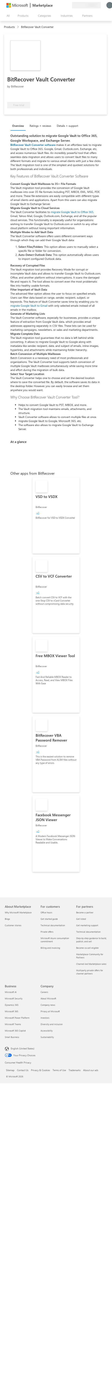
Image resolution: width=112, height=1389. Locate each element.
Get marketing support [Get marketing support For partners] (87, 925)
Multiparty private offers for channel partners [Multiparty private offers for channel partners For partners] (89, 972)
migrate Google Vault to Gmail (28, 305)
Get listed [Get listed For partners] (81, 918)
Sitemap (10, 1070)
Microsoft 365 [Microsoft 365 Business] (11, 1011)
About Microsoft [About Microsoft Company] (48, 998)
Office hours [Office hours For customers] (46, 912)
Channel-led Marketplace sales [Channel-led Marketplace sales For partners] (91, 963)
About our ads (90, 1070)
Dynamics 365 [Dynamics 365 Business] (11, 1004)
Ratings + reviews (40, 126)
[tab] (19, 125)
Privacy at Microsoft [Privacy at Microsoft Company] (50, 1011)
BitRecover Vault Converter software (32, 145)
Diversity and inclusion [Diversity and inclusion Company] (52, 1024)
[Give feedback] (54, 5)
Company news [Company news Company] (48, 1004)
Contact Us (22, 1070)
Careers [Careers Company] (44, 992)
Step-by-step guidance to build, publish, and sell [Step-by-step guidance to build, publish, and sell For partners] (91, 940)
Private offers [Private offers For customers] (47, 931)
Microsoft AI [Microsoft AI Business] (11, 992)
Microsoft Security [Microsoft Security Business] (13, 998)
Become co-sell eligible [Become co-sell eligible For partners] (87, 947)
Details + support (67, 126)
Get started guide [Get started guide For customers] (49, 918)
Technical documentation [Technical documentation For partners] (88, 931)
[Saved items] (64, 5)
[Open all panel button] (7, 15)
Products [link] (9, 27)
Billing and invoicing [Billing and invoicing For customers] (50, 947)
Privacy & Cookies (40, 1070)
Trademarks (75, 1070)
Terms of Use (59, 1070)
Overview (18, 126)
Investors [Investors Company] (45, 1017)
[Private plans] (68, 5)
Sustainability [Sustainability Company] (47, 1037)
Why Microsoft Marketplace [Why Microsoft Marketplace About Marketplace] (18, 912)
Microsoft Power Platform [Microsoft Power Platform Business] (17, 1017)
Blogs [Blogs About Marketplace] (7, 918)
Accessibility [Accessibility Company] (47, 1030)
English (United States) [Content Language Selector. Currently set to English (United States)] (22, 1048)
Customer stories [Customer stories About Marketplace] (13, 925)
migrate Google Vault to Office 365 (72, 212)
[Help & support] (59, 5)
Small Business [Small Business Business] (12, 1037)
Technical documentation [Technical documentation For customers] (53, 925)
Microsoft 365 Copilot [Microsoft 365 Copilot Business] (15, 1030)
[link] (56, 515)
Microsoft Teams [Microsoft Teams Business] (13, 1024)
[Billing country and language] (86, 5)
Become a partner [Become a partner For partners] (84, 912)
